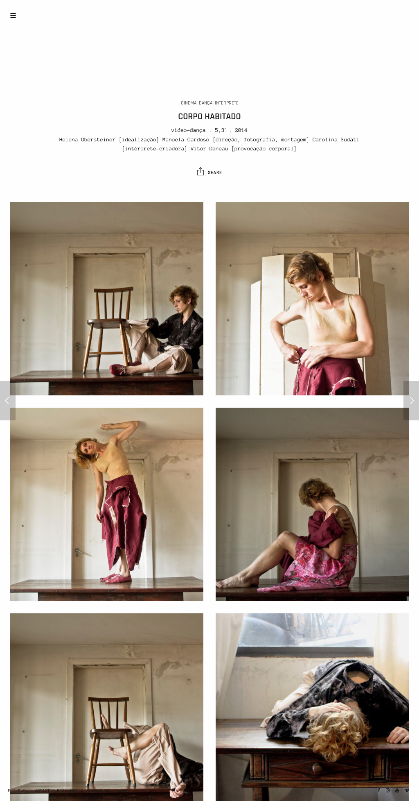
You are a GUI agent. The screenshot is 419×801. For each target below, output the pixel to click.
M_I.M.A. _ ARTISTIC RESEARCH (42, 790)
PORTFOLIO (98, 790)
